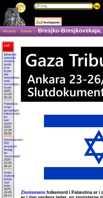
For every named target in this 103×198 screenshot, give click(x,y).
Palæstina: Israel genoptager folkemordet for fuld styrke (12, 113)
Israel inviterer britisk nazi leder (9, 179)
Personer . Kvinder (17, 31)
